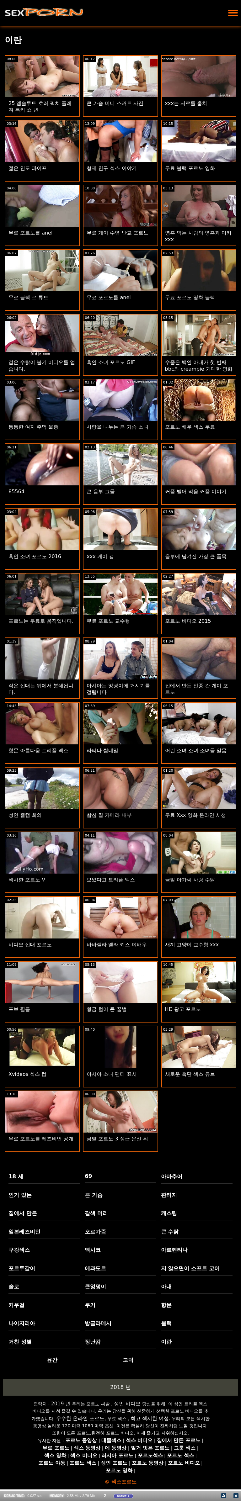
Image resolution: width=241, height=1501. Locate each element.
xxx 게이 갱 (100, 556)
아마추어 (171, 1176)
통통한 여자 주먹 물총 (33, 427)
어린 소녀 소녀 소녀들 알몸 (196, 750)
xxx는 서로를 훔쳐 (186, 103)
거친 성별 (20, 1342)
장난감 (93, 1342)
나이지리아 (21, 1323)
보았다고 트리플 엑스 (111, 880)
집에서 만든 (22, 1213)
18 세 (15, 1176)
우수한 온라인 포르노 (80, 1418)
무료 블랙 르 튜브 (28, 297)
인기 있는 (20, 1195)
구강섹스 (19, 1250)
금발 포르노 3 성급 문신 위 (117, 1139)
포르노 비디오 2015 (188, 621)
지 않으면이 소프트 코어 (190, 1268)
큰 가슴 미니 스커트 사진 (115, 103)
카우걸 (16, 1305)
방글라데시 (98, 1323)
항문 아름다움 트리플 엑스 (38, 750)
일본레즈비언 (24, 1232)
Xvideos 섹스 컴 (27, 1074)
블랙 (166, 1323)
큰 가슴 (94, 1195)
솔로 (13, 1286)
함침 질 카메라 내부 (109, 815)
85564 (16, 491)
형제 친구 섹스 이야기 (112, 168)
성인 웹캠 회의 (25, 815)
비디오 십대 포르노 (30, 945)
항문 (166, 1305)
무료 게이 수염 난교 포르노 (117, 233)
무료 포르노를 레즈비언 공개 (40, 1139)
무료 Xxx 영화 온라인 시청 (195, 815)
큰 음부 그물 (101, 491)
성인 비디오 (127, 1404)
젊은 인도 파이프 (27, 168)
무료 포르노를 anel (30, 233)
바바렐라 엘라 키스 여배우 (117, 945)
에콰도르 (95, 1268)
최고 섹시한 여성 (150, 1418)
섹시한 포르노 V (26, 880)
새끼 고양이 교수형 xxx (192, 945)
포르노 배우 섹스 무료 (190, 427)
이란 (166, 1342)
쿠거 (90, 1305)
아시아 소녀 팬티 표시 (112, 1074)
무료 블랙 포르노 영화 (190, 168)
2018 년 (120, 1387)
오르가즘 (95, 1232)
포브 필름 (19, 1009)
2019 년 (61, 1404)
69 (88, 1176)
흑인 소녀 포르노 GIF (111, 362)
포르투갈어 (21, 1268)
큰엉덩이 (95, 1286)
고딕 (128, 1360)
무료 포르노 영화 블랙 (190, 297)
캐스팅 (169, 1213)
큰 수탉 (170, 1232)
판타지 (169, 1195)
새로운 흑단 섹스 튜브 (190, 1074)
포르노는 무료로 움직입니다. (40, 621)
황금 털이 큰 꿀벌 (106, 1009)
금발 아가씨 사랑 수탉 (190, 880)
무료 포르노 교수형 (108, 621)
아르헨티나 (174, 1250)
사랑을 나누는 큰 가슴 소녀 (117, 427)
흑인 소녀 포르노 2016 (34, 556)
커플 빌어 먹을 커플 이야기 (196, 491)
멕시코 (93, 1250)
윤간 (52, 1360)
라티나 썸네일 (102, 750)
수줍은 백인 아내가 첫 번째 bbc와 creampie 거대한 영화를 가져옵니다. (199, 368)
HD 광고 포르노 (183, 1009)
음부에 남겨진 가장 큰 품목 (196, 556)
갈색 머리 (96, 1213)
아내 (166, 1286)
